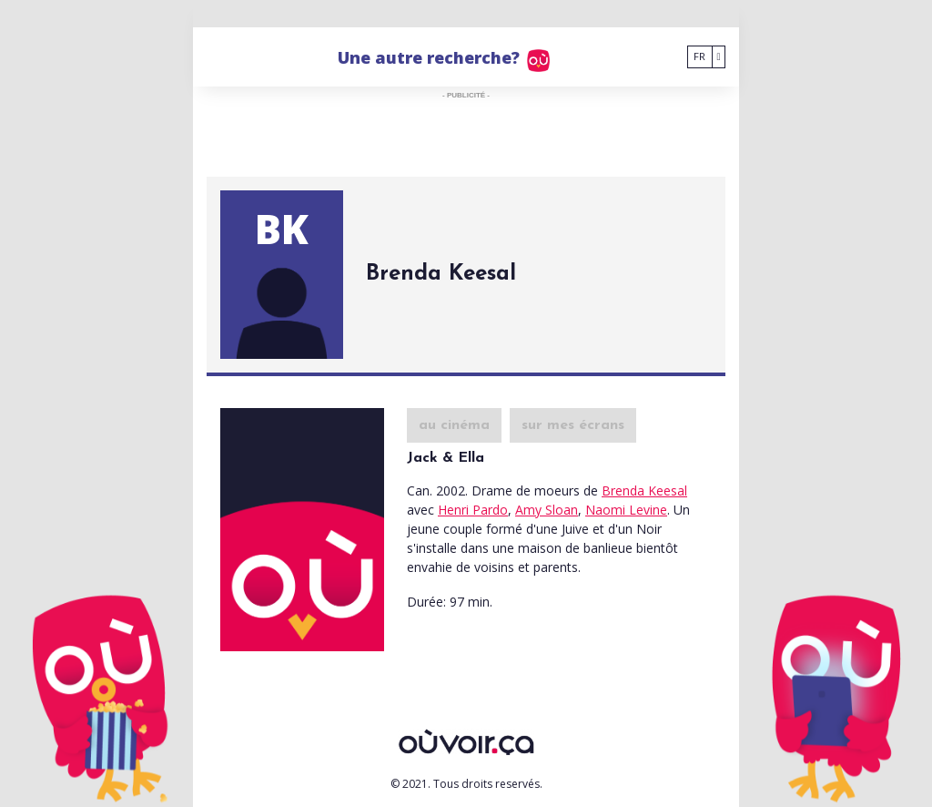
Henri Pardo (473, 509)
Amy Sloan (546, 509)
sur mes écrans (573, 425)
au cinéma (454, 425)
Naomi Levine (626, 509)
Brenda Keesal (644, 490)
